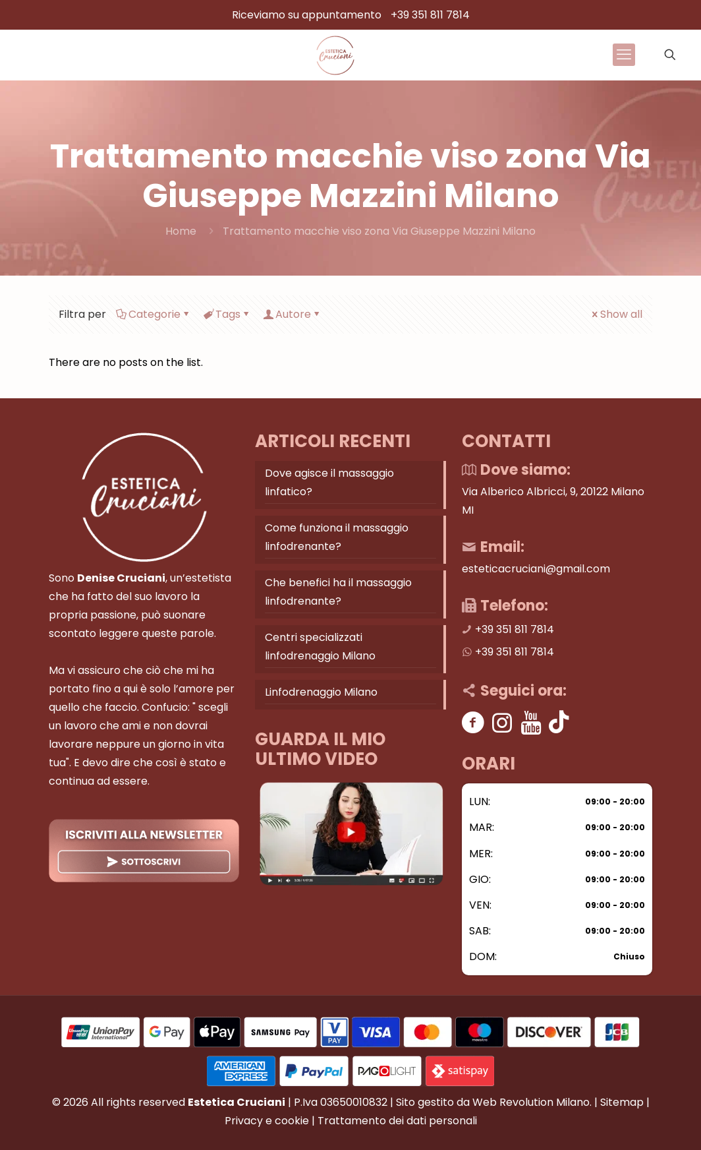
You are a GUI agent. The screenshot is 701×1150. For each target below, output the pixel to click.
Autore (292, 314)
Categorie (153, 314)
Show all (616, 314)
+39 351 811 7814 (430, 14)
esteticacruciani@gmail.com (536, 568)
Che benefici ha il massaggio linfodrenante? (338, 592)
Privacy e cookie (267, 1120)
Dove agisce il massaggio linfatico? (329, 482)
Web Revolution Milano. (532, 1102)
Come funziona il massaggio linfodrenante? (336, 537)
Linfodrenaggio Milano (321, 692)
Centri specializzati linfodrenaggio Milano (320, 646)
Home (180, 231)
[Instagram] (502, 722)
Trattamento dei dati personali (397, 1120)
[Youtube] (531, 722)
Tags (227, 314)
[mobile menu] (624, 55)
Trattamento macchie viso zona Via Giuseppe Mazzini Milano (379, 231)
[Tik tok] (559, 722)
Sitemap (622, 1102)
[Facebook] (473, 722)
